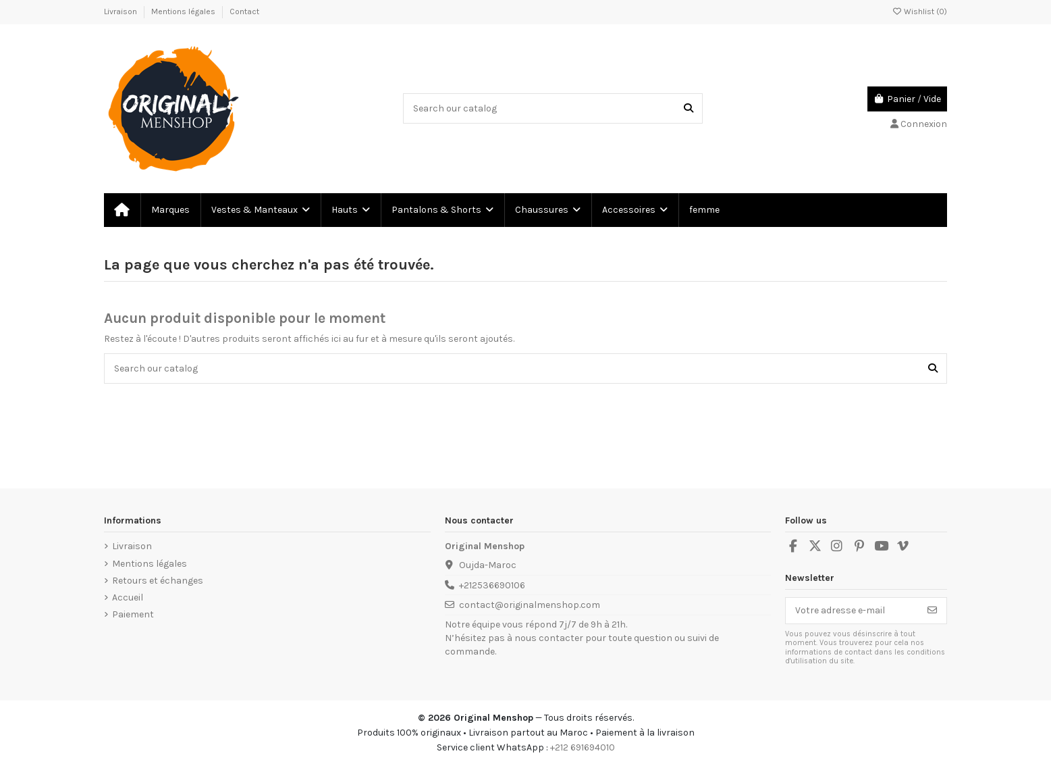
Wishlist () (919, 11)
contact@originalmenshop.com (529, 605)
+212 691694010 (582, 747)
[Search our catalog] (688, 108)
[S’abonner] (932, 610)
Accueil (127, 597)
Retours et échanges (157, 580)
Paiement (133, 614)
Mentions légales (184, 11)
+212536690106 (492, 585)
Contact (244, 11)
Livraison (121, 11)
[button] (260, 210)
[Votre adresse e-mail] (852, 610)
